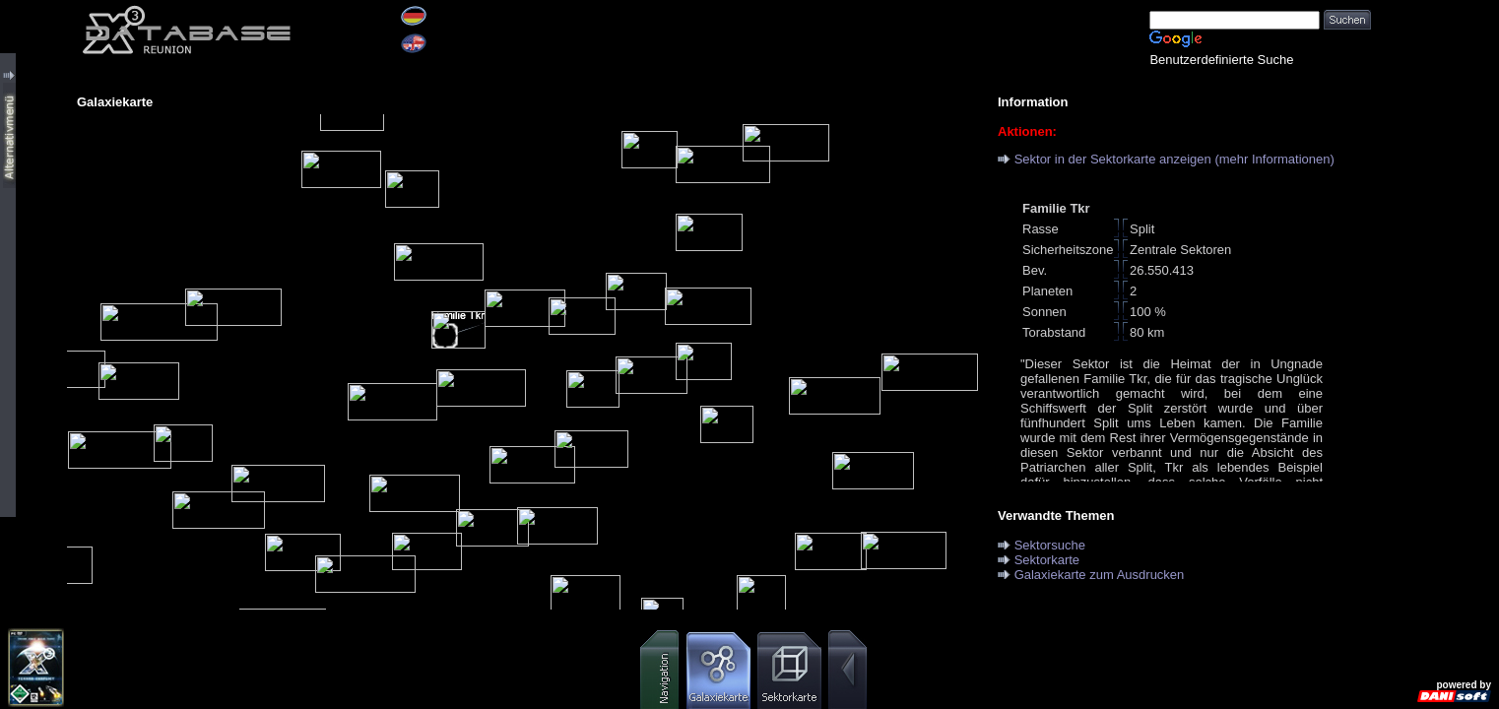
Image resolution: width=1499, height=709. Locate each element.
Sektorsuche (1049, 545)
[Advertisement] (1435, 295)
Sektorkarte (1046, 559)
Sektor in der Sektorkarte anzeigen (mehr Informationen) (1174, 159)
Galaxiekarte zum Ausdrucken (1099, 574)
